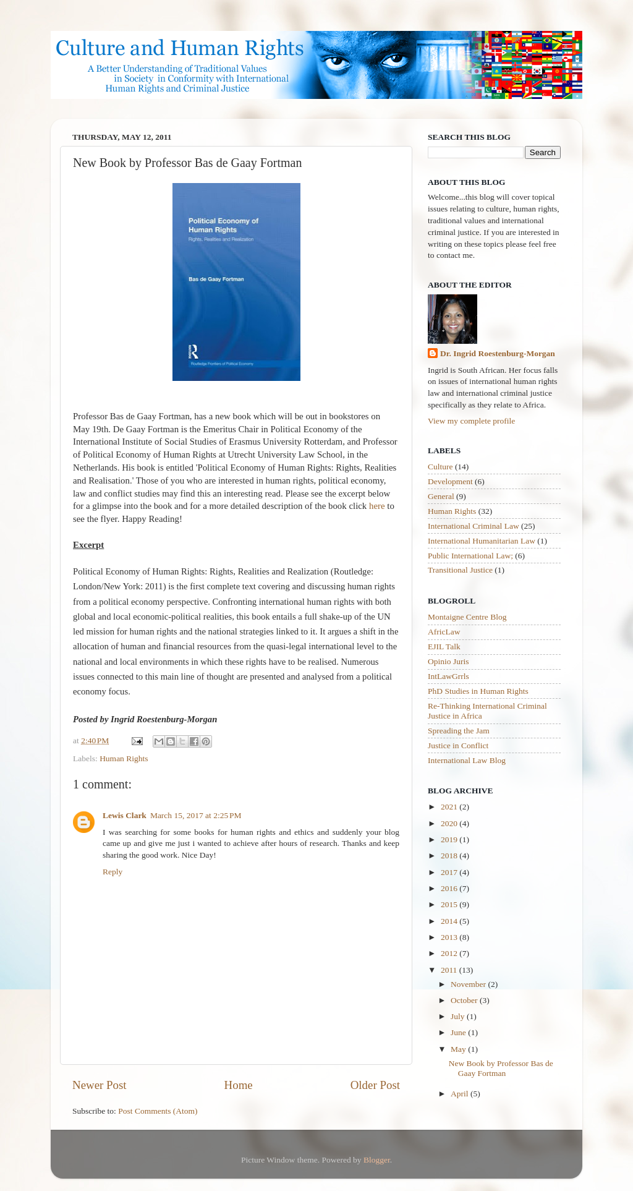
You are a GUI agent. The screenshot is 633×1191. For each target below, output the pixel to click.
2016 (450, 888)
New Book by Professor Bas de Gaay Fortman (501, 1068)
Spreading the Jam (459, 730)
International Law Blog (467, 760)
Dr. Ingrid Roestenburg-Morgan (497, 353)
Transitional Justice (460, 569)
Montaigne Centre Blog (467, 616)
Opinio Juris (448, 661)
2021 (450, 806)
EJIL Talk (444, 646)
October (465, 1000)
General (441, 496)
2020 (450, 823)
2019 (450, 839)
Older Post (375, 1084)
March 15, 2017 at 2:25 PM (196, 815)
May (459, 1049)
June (459, 1032)
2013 (450, 937)
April (460, 1093)
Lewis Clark (125, 815)
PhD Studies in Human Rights (478, 691)
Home (238, 1084)
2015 (450, 904)
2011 (450, 970)
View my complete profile (471, 420)
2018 (450, 855)
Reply (112, 871)
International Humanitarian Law (481, 540)
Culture (440, 466)
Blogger (376, 1159)
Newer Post (99, 1084)
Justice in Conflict (458, 745)
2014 (450, 921)
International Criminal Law (473, 526)
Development (450, 481)
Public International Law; (470, 555)
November (469, 984)
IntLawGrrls (448, 676)
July (459, 1016)
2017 (450, 872)
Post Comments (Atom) (157, 1111)
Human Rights (124, 758)
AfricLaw (444, 631)
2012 (450, 953)
